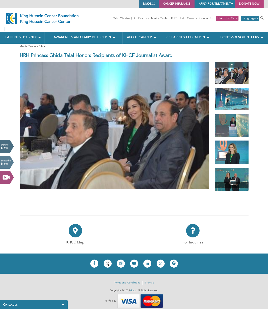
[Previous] (232, 61)
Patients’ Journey (21, 34)
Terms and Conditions (127, 279)
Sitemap (149, 279)
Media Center (160, 18)
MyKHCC (132, 4)
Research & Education (184, 34)
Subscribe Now (7, 162)
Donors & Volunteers (239, 34)
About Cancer (139, 34)
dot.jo (133, 287)
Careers (192, 18)
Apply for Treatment (208, 4)
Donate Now (7, 146)
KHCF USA (177, 18)
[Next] (232, 182)
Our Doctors (140, 18)
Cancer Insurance (164, 4)
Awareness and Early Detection (82, 34)
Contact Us (206, 18)
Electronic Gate (227, 18)
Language (250, 18)
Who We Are (121, 18)
